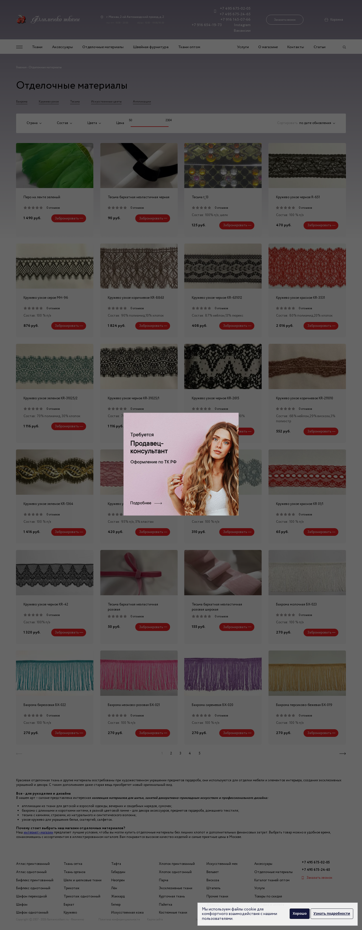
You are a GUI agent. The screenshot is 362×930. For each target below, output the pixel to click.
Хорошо (299, 913)
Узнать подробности (332, 913)
